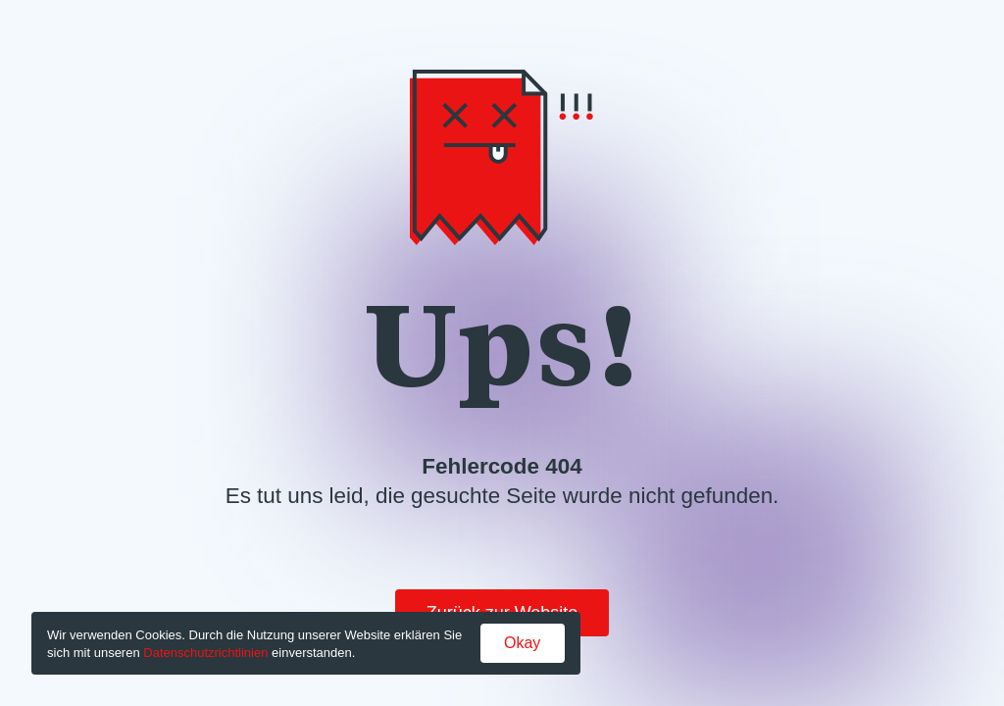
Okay (522, 642)
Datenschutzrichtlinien (205, 652)
